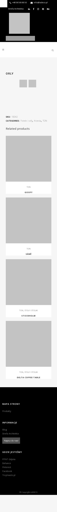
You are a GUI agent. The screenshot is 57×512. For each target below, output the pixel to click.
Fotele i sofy (26, 137)
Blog (4, 446)
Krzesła (37, 137)
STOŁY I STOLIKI (31, 327)
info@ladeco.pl (41, 2)
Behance (6, 480)
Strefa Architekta (16, 8)
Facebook (7, 488)
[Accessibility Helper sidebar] (3, 3)
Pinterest (6, 484)
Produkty (6, 428)
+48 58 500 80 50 (19, 2)
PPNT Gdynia (8, 476)
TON (45, 137)
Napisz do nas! (11, 457)
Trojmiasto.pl (8, 492)
